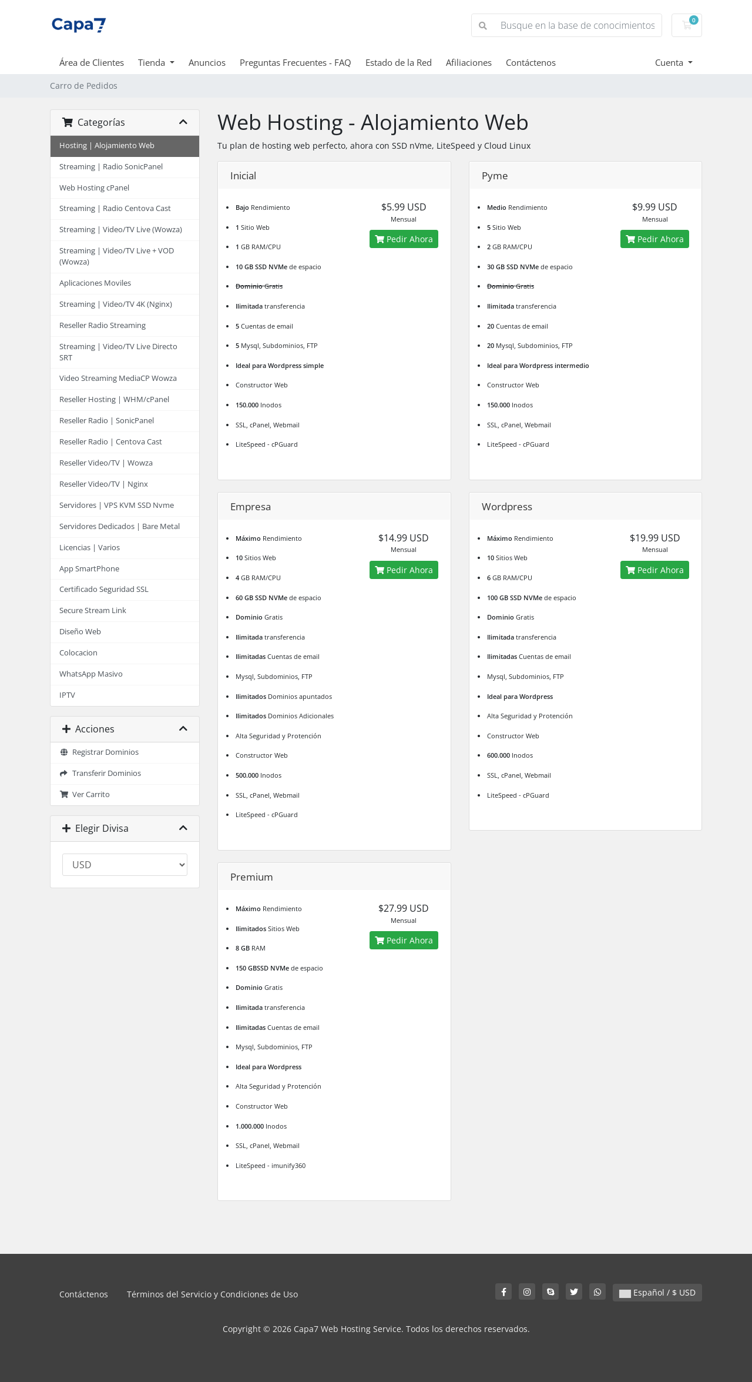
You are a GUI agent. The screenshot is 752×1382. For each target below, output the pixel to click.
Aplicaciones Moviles (95, 283)
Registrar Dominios (99, 752)
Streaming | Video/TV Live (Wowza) (120, 230)
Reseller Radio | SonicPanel (106, 421)
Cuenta (670, 62)
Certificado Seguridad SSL (104, 589)
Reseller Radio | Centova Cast (110, 442)
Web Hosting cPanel (94, 188)
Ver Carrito (84, 794)
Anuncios (207, 62)
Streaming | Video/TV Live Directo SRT (118, 352)
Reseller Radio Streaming (102, 325)
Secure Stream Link (92, 610)
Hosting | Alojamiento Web (107, 145)
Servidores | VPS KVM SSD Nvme (116, 505)
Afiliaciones (469, 62)
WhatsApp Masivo (91, 674)
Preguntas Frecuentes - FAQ (295, 62)
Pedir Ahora (404, 239)
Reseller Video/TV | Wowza (106, 463)
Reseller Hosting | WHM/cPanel (114, 399)
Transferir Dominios (100, 773)
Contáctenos (531, 62)
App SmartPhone (89, 569)
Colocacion (78, 653)
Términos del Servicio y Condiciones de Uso (212, 1294)
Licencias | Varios (89, 548)
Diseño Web (80, 632)
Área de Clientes (91, 62)
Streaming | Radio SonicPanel (111, 167)
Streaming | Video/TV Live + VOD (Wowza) (116, 256)
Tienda (152, 62)
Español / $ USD (657, 1292)
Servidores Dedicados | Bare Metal (119, 526)
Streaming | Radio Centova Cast (115, 208)
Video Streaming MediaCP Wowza (118, 378)
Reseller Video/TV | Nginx (103, 484)
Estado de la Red (398, 62)
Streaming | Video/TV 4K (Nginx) (115, 304)
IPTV (67, 695)
